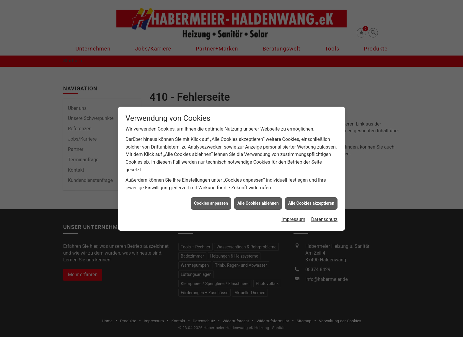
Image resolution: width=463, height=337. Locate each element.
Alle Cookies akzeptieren (311, 200)
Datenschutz (324, 217)
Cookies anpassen (211, 200)
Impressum (293, 217)
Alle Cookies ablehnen (258, 200)
